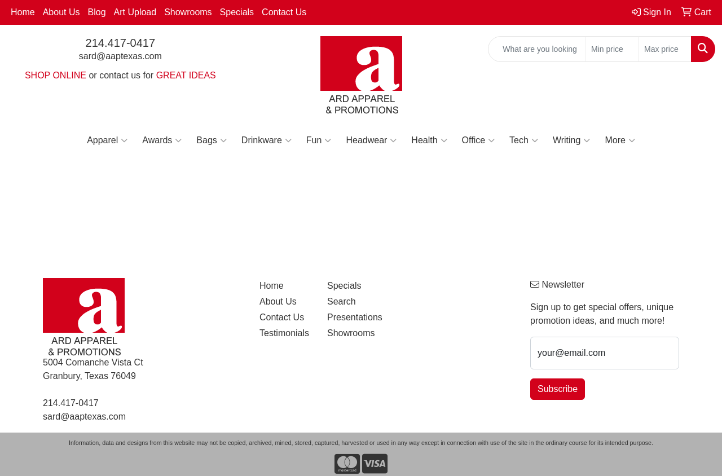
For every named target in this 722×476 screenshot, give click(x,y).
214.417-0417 (120, 43)
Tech (523, 140)
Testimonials (284, 333)
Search (341, 301)
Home (23, 12)
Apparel (107, 140)
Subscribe (558, 389)
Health (429, 140)
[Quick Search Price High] (665, 49)
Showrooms (188, 12)
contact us (119, 75)
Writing (572, 140)
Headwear (371, 140)
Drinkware (266, 140)
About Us (61, 12)
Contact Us (284, 12)
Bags (211, 140)
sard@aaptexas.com (120, 56)
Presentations (354, 317)
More (620, 140)
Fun (319, 140)
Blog (97, 12)
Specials (237, 12)
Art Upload (135, 12)
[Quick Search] (536, 49)
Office (478, 140)
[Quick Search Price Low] (612, 49)
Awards (162, 140)
